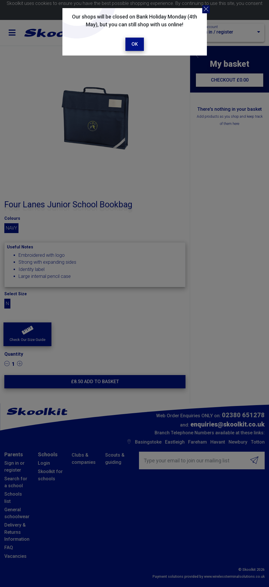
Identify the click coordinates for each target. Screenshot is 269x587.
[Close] (206, 9)
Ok (134, 44)
